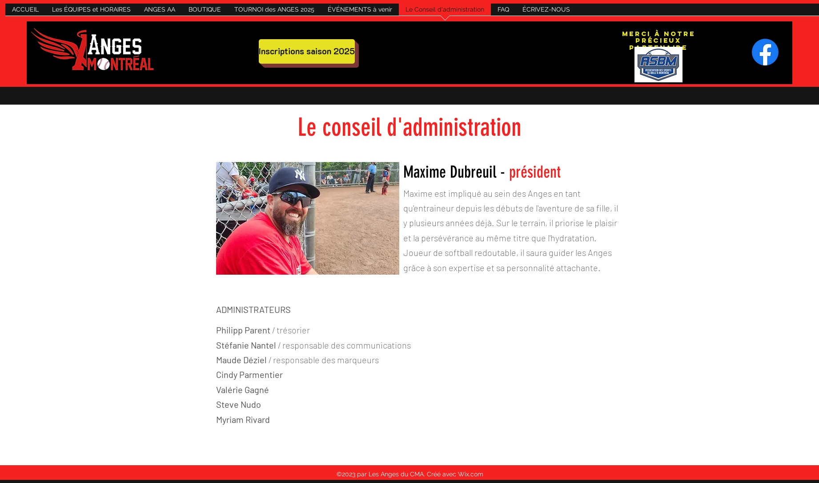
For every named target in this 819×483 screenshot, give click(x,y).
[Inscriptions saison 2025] (307, 51)
